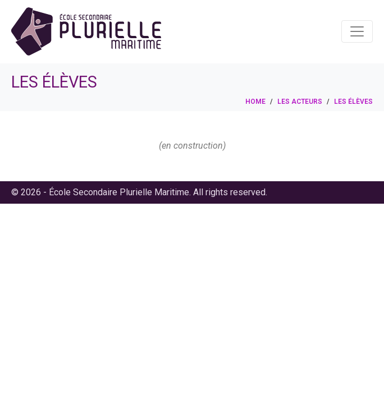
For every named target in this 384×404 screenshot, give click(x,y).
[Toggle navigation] (357, 31)
